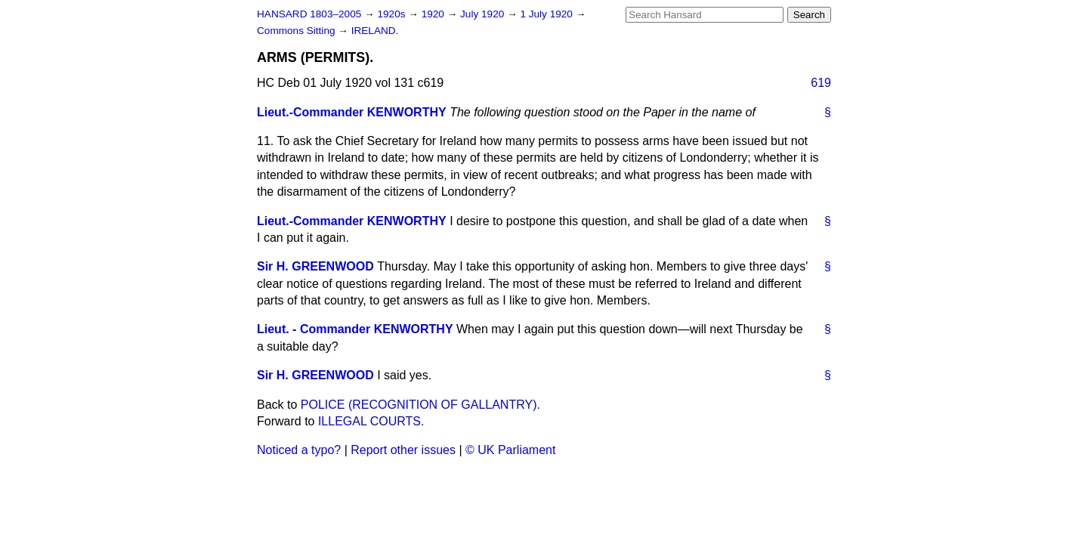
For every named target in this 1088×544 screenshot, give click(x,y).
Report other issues (403, 450)
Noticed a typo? (299, 450)
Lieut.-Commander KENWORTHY (352, 112)
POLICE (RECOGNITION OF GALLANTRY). (420, 404)
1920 (434, 14)
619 (821, 82)
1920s (392, 14)
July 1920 (483, 14)
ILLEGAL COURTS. (371, 421)
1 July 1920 (547, 14)
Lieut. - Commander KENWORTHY (355, 329)
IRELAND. (375, 30)
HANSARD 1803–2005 (309, 14)
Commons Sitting (297, 30)
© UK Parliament (510, 450)
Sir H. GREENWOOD (315, 266)
